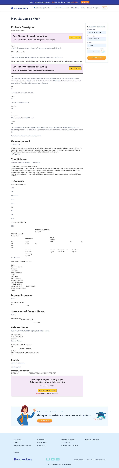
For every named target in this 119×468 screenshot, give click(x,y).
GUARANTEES (75, 8)
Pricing (83, 8)
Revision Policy (42, 442)
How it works (65, 8)
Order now (97, 58)
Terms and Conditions (68, 439)
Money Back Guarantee (92, 439)
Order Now (85, 2)
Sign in (96, 8)
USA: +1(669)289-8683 (42, 8)
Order (104, 8)
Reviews (89, 8)
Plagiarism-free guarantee (69, 445)
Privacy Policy (41, 445)
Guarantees (40, 439)
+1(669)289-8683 (79, 459)
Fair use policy (65, 442)
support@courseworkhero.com (96, 459)
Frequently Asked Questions (22, 445)
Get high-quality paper (47, 390)
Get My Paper (75, 37)
